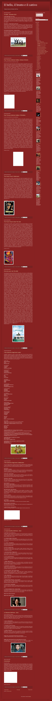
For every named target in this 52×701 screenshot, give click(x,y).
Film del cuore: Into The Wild (11, 271)
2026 (37, 23)
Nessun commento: (17, 55)
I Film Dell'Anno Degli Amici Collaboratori (14, 462)
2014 (37, 37)
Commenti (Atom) (9, 691)
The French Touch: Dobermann (11, 176)
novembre (38, 56)
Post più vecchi (30, 689)
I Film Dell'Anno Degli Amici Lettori (12, 352)
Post (37, 14)
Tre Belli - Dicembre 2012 (10, 14)
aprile (38, 64)
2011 (37, 69)
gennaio (38, 68)
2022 (37, 28)
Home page (18, 689)
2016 (37, 35)
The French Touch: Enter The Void (12, 221)
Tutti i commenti (38, 15)
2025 (37, 24)
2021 (37, 29)
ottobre (38, 57)
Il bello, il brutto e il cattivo (20, 4)
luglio (38, 61)
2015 (37, 36)
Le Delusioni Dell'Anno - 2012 (11, 612)
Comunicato (7, 661)
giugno (38, 62)
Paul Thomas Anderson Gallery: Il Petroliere (14, 115)
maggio (38, 63)
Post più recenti (6, 689)
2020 (37, 30)
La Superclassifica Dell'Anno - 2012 (12, 530)
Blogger (30, 696)
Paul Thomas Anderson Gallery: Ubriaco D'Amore (16, 60)
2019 (37, 31)
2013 (37, 38)
